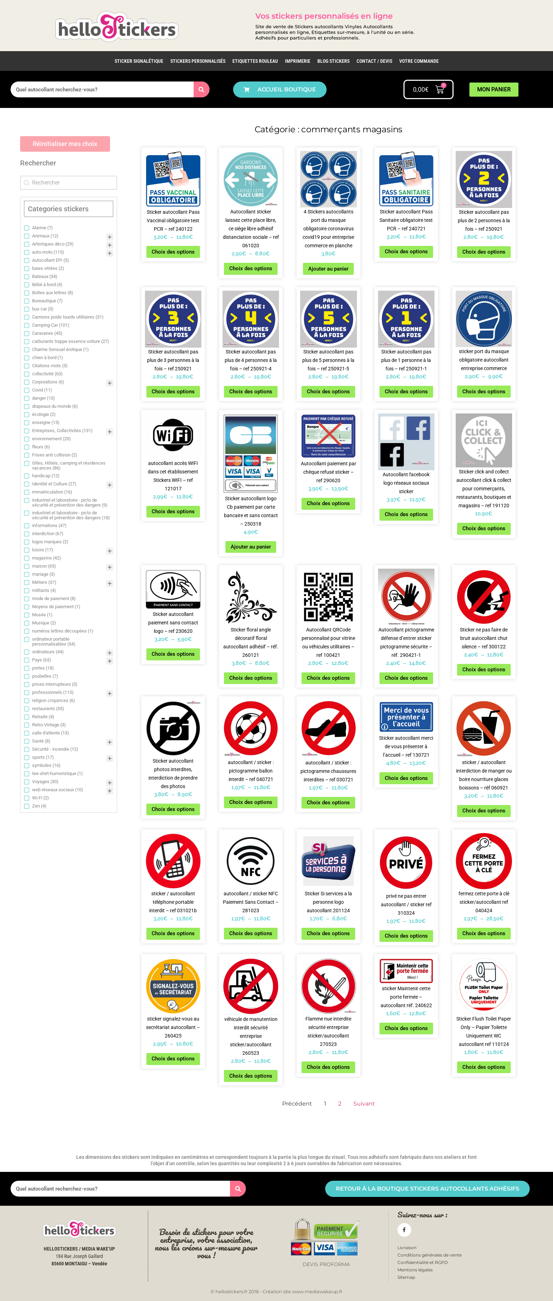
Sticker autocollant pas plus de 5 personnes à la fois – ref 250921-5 (328, 360)
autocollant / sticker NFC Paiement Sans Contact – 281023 (251, 902)
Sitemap (406, 1277)
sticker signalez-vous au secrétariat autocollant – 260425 (173, 1027)
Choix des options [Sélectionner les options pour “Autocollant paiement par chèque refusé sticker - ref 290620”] (328, 503)
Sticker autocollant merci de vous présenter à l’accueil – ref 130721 (406, 746)
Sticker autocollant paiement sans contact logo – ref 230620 (173, 622)
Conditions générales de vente (429, 1255)
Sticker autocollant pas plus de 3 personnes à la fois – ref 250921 (173, 360)
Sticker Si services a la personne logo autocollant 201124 (328, 902)
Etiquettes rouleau (255, 61)
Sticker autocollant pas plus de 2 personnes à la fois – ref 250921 (484, 220)
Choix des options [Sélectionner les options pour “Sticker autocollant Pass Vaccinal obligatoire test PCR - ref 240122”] (173, 252)
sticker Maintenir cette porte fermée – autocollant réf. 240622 (406, 997)
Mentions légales (415, 1269)
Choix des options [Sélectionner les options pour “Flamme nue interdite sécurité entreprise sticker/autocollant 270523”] (328, 1067)
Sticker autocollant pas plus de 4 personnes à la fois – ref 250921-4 (251, 360)
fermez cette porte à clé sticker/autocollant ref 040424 (483, 902)
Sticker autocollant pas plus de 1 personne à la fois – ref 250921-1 (406, 360)
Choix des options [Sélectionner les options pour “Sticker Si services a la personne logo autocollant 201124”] (328, 933)
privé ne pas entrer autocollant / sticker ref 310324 (406, 904)
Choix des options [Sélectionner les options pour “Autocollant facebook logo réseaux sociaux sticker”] (406, 514)
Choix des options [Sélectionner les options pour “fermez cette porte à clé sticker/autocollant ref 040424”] (483, 933)
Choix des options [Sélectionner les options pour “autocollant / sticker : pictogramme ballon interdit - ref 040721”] (250, 802)
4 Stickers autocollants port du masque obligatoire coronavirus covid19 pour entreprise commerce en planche (328, 228)
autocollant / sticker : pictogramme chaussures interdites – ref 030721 (328, 771)
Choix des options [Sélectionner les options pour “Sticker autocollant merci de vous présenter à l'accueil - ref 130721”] (406, 778)
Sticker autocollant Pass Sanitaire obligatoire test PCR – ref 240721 (406, 220)
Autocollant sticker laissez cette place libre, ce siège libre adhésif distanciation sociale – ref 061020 (251, 228)
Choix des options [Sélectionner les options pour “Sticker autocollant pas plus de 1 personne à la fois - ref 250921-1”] (406, 391)
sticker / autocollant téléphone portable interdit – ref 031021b (173, 902)
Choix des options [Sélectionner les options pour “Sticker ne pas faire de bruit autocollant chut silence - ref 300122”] (483, 669)
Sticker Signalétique (139, 61)
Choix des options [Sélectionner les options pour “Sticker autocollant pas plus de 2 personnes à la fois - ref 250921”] (483, 252)
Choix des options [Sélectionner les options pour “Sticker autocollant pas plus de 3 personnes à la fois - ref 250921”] (173, 391)
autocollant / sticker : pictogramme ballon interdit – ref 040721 (251, 771)
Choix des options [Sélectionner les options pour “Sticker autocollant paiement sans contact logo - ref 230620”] (173, 654)
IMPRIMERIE (297, 61)
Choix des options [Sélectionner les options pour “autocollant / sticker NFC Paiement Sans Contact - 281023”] (250, 933)
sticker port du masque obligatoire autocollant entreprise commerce (484, 360)
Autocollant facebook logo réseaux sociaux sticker (406, 483)
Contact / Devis (374, 61)
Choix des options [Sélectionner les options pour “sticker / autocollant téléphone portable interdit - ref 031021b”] (173, 933)
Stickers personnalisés (197, 61)
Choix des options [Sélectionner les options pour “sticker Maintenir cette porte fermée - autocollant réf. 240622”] (406, 1028)
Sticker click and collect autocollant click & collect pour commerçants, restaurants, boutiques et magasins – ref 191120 (483, 488)
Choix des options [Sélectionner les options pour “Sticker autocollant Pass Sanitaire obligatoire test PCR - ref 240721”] (406, 251)
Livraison (407, 1247)
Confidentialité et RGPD (422, 1262)
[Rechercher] (201, 89)
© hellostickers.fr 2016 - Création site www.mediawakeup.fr (276, 1291)
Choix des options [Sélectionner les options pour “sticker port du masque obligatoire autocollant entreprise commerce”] (483, 391)
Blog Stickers (333, 61)
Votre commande (419, 61)
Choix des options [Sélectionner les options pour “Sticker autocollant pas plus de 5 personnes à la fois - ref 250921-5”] (328, 391)
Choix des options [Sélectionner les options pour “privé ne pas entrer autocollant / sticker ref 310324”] (406, 936)
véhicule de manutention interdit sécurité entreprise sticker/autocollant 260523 (251, 1036)
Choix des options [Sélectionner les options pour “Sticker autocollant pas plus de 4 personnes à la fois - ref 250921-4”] (250, 391)
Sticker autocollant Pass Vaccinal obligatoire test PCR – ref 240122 (173, 220)
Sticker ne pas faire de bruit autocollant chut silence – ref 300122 (484, 638)
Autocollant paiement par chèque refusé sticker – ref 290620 (328, 472)
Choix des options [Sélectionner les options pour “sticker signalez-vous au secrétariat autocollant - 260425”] (173, 1058)
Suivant (364, 1103)
